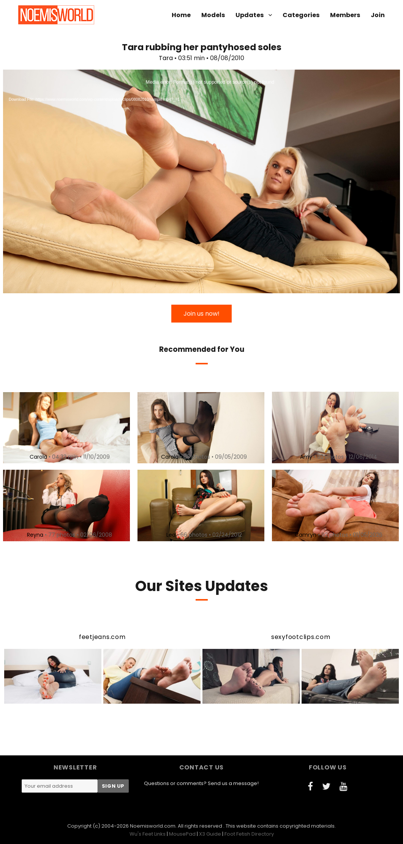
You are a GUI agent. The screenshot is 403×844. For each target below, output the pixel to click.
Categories (301, 15)
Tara (166, 58)
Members (345, 15)
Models (213, 15)
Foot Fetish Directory (249, 834)
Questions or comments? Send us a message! (201, 783)
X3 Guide (210, 834)
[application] (201, 181)
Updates (249, 15)
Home (181, 15)
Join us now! (201, 313)
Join (378, 15)
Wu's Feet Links (148, 834)
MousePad (182, 834)
